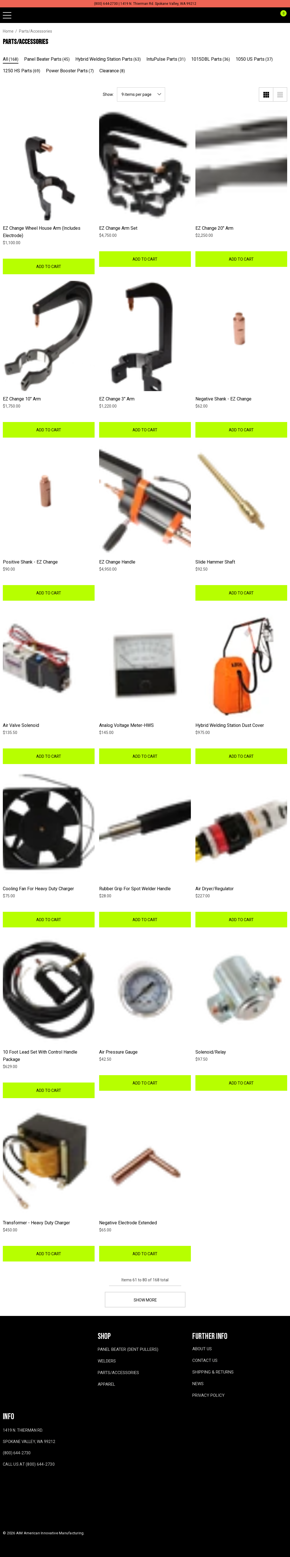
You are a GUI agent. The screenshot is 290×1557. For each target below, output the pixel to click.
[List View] (280, 94)
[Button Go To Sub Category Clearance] (112, 71)
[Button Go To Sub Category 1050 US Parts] (254, 60)
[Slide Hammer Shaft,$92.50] (241, 499)
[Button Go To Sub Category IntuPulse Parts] (165, 60)
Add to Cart (48, 266)
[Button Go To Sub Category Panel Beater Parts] (47, 60)
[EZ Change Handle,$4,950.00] (145, 499)
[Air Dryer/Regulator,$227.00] (241, 826)
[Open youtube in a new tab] (16, 1481)
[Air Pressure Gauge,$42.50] (145, 989)
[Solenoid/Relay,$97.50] (241, 989)
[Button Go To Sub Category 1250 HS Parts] (21, 71)
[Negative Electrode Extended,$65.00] (145, 1160)
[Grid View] (266, 94)
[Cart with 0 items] (280, 15)
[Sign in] (269, 15)
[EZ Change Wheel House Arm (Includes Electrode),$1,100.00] (49, 165)
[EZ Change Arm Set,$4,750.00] (145, 165)
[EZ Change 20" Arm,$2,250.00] (241, 165)
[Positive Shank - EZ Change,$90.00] (49, 499)
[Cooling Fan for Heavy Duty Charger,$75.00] (49, 826)
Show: (108, 94)
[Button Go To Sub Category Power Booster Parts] (70, 71)
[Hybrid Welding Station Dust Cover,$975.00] (241, 662)
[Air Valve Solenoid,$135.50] (49, 662)
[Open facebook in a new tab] (4, 1481)
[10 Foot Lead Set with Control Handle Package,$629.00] (49, 989)
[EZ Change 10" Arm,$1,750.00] (49, 336)
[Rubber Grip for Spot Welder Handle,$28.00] (145, 826)
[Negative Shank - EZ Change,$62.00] (241, 336)
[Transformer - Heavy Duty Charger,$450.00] (49, 1160)
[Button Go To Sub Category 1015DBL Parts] (210, 60)
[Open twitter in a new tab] (28, 1481)
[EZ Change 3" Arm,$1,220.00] (145, 336)
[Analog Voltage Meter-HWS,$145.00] (145, 662)
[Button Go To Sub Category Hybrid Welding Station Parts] (108, 60)
